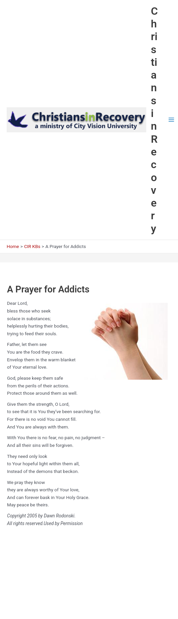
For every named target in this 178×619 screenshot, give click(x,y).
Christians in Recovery (154, 120)
